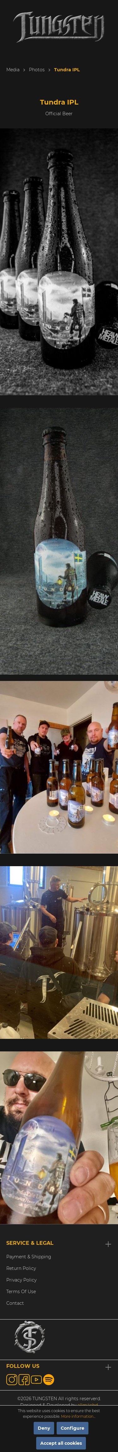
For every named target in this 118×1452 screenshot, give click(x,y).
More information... (78, 1416)
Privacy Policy (21, 1280)
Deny (44, 1428)
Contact (15, 1303)
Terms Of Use (21, 1291)
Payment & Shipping (28, 1257)
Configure (72, 1428)
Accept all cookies (61, 1443)
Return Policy (21, 1268)
